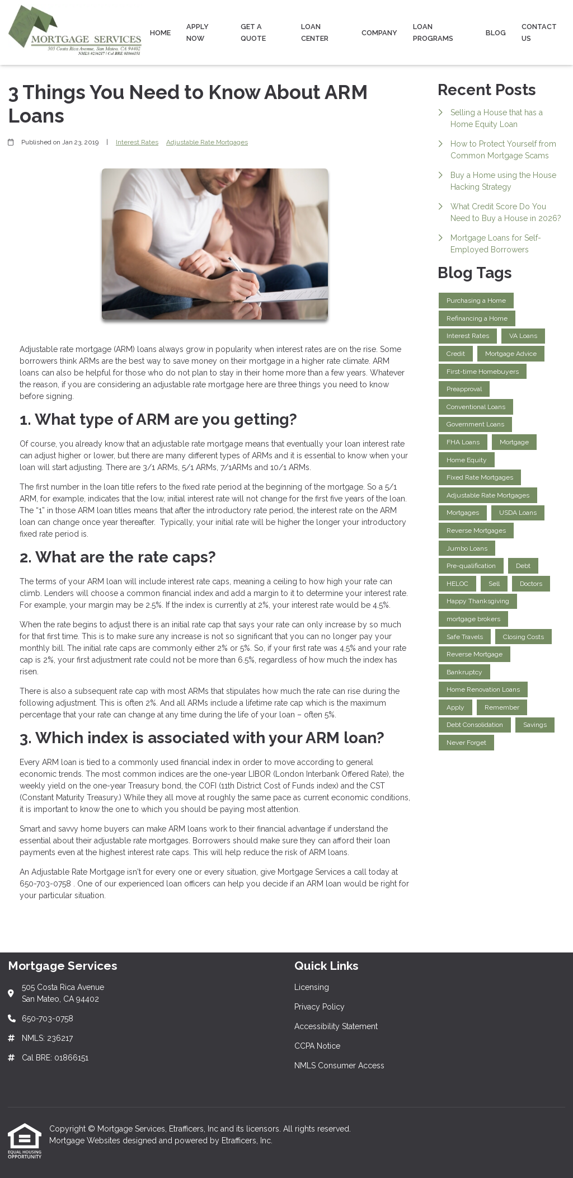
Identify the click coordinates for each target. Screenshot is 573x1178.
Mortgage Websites (86, 1140)
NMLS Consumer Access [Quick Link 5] (339, 1065)
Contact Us (539, 32)
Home (160, 33)
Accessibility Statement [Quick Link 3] (336, 1026)
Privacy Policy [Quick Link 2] (319, 1006)
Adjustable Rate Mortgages (207, 142)
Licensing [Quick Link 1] (311, 987)
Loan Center (314, 32)
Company (379, 33)
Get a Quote (253, 32)
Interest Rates (137, 142)
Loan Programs (433, 32)
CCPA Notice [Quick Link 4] (317, 1045)
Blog (496, 33)
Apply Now (197, 32)
